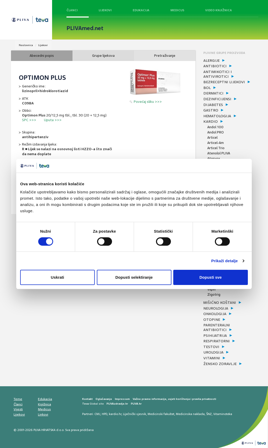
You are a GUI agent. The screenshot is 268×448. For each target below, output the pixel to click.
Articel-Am (215, 143)
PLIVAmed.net (84, 28)
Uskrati (57, 277)
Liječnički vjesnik (134, 414)
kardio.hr (115, 414)
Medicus (177, 10)
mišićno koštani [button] (219, 302)
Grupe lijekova (103, 55)
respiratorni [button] (216, 341)
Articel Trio (216, 148)
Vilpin (211, 289)
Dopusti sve (210, 277)
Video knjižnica (218, 10)
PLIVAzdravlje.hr (117, 403)
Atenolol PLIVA (218, 153)
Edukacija (141, 10)
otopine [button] (211, 319)
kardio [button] (210, 121)
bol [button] (207, 87)
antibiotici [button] (215, 66)
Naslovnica (26, 45)
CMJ (97, 414)
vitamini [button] (211, 358)
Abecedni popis (42, 55)
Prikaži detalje (224, 261)
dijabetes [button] (213, 104)
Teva (85, 403)
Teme (18, 399)
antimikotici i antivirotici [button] (217, 74)
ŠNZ (209, 414)
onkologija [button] (214, 313)
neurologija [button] (215, 308)
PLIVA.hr (136, 403)
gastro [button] (210, 110)
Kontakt (87, 399)
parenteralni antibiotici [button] (216, 327)
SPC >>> (29, 120)
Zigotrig (213, 294)
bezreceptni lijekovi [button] (224, 82)
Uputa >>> (53, 120)
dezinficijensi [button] (217, 99)
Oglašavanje (104, 399)
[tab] (230, 61)
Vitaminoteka (222, 414)
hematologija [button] (217, 116)
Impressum (122, 399)
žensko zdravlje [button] (220, 363)
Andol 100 (215, 127)
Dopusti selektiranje (134, 277)
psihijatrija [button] (215, 335)
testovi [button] (211, 346)
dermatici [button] (213, 93)
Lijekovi (105, 10)
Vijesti (18, 409)
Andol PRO (215, 132)
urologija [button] (213, 352)
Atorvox (213, 158)
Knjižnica (44, 404)
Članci (72, 10)
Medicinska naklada (190, 414)
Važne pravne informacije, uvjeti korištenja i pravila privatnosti (174, 399)
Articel (212, 137)
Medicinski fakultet (161, 414)
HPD (104, 414)
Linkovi (43, 414)
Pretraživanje (164, 55)
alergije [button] (211, 60)
